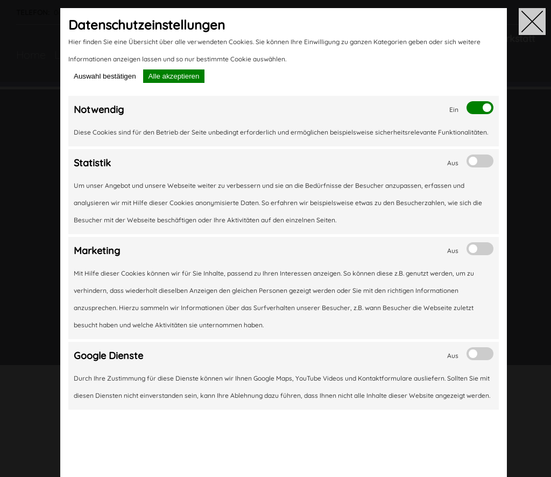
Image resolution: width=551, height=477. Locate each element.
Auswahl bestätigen (105, 76)
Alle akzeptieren (174, 76)
